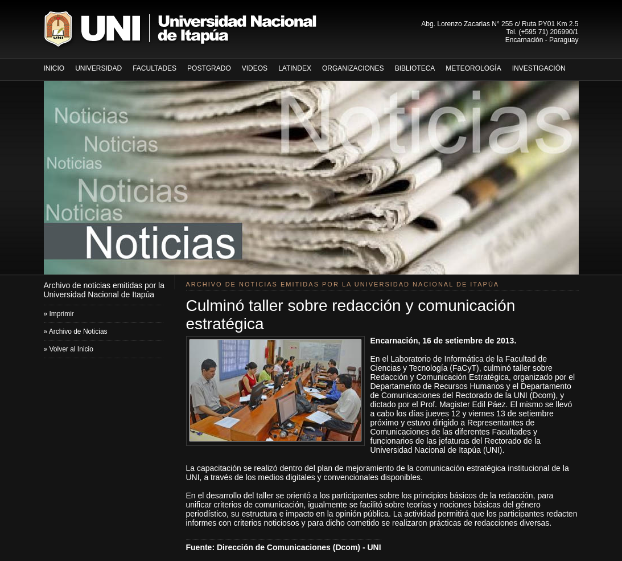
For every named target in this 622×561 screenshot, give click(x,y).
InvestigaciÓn (539, 68)
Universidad (98, 68)
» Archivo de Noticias (76, 331)
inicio (54, 68)
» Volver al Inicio (68, 349)
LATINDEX (294, 68)
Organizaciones (353, 68)
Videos (254, 68)
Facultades (154, 68)
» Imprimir (59, 314)
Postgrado (209, 68)
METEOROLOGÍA (473, 68)
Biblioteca (415, 68)
